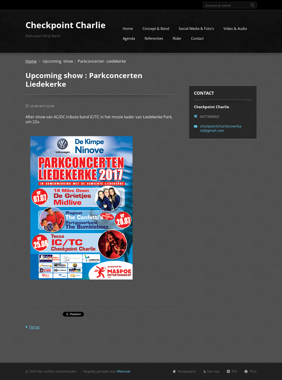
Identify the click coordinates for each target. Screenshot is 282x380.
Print (253, 372)
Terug (34, 329)
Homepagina (187, 372)
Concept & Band (155, 30)
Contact (197, 40)
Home (128, 30)
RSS (234, 372)
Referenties (154, 40)
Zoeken (252, 5)
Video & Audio (235, 30)
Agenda (129, 40)
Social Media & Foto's (196, 30)
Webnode (123, 372)
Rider (177, 40)
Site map (213, 372)
